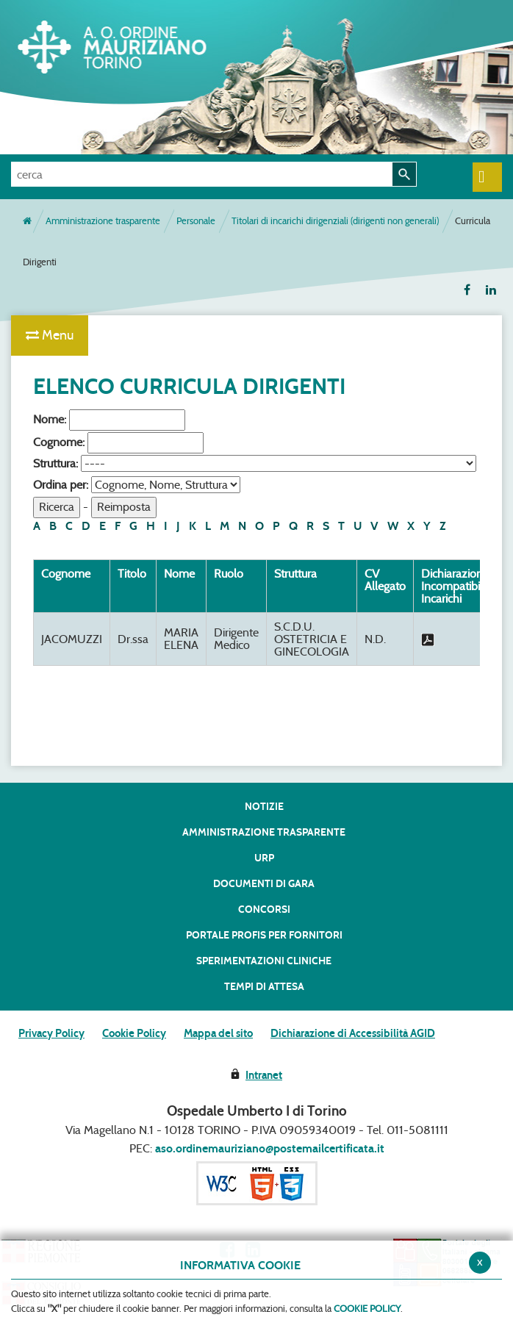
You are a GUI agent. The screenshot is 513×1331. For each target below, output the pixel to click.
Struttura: (55, 463)
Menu (49, 335)
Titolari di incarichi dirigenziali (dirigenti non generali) (335, 221)
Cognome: (59, 442)
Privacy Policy (51, 1033)
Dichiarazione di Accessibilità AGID (352, 1033)
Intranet (263, 1075)
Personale (195, 221)
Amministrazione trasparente (103, 221)
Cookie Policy (134, 1033)
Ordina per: (60, 485)
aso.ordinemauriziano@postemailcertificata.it (269, 1148)
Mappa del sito (218, 1033)
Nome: (49, 419)
